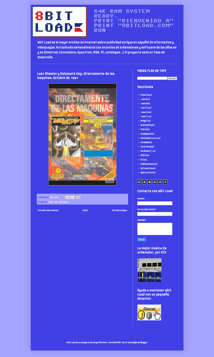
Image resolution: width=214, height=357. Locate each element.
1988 (143, 112)
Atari (142, 129)
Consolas (144, 142)
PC (141, 159)
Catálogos (145, 133)
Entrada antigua (119, 210)
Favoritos (145, 146)
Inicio (85, 210)
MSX (142, 155)
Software (63, 202)
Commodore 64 (147, 138)
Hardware (145, 151)
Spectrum (145, 172)
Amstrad (144, 125)
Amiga (143, 120)
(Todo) (50, 202)
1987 (56, 202)
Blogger (143, 342)
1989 (143, 116)
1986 (143, 103)
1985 (143, 99)
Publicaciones (146, 164)
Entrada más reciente (48, 210)
